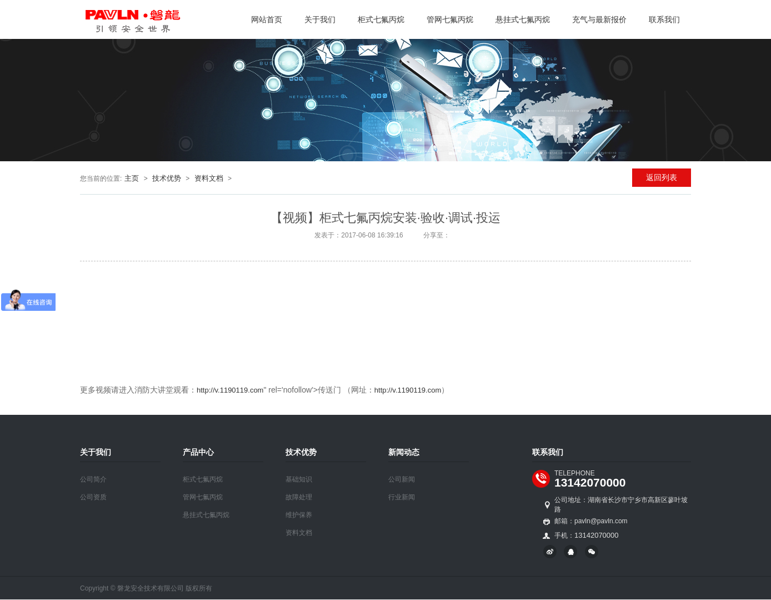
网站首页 (266, 19)
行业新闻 (401, 497)
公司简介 (93, 479)
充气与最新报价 (599, 19)
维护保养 (299, 515)
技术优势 (166, 178)
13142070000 (589, 482)
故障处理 (299, 497)
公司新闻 (401, 479)
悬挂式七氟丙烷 (522, 19)
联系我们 (664, 19)
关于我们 (320, 19)
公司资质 (93, 497)
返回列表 (661, 177)
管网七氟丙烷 (450, 19)
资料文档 (208, 178)
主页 (131, 178)
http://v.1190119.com (230, 390)
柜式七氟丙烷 (381, 19)
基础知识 (299, 479)
